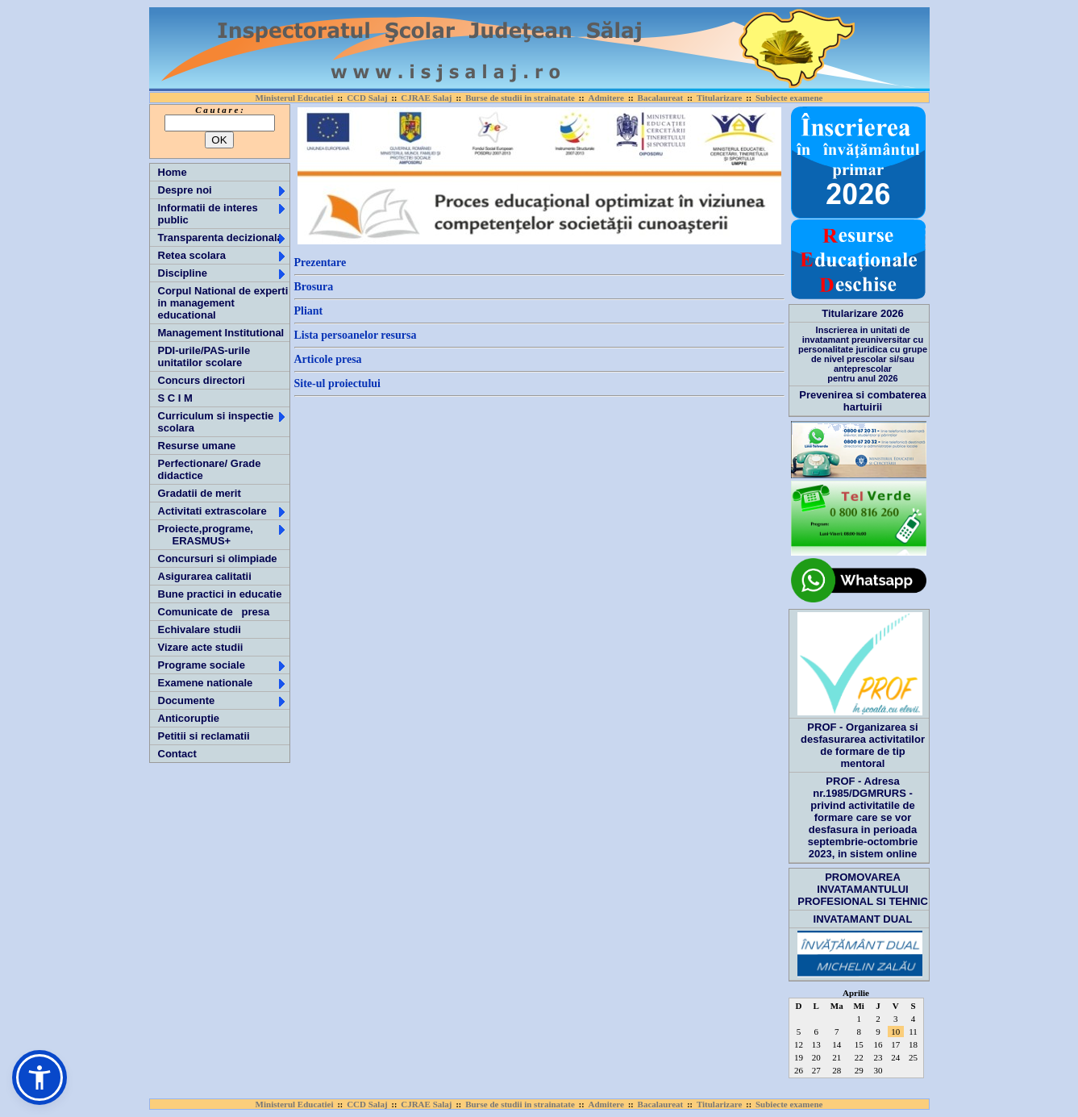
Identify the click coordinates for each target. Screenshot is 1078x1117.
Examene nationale (222, 683)
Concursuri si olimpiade (217, 558)
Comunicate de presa (214, 612)
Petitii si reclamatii (204, 736)
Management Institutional (221, 333)
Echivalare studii (199, 629)
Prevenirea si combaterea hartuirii (862, 401)
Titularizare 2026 (863, 313)
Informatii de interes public (222, 214)
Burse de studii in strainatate (520, 97)
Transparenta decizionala (222, 237)
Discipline (222, 273)
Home (172, 172)
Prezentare (320, 262)
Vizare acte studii (200, 647)
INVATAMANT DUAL (863, 919)
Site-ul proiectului (337, 383)
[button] (39, 1077)
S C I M (175, 398)
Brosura (314, 287)
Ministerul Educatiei (295, 97)
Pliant (308, 311)
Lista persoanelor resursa (355, 335)
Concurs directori (201, 380)
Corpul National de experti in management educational (223, 303)
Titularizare (719, 97)
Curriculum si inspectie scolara (222, 422)
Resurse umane (197, 446)
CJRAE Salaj (426, 97)
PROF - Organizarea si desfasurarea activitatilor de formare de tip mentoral (863, 745)
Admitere (606, 97)
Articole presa (328, 359)
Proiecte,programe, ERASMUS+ (222, 535)
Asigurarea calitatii (205, 576)
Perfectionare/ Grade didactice (209, 469)
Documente (222, 700)
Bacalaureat (661, 97)
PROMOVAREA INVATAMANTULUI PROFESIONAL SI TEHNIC (862, 889)
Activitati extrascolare (222, 511)
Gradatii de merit (199, 493)
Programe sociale (222, 665)
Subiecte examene (788, 97)
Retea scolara (222, 255)
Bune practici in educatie (220, 594)
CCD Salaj (367, 97)
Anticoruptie (189, 718)
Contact (177, 754)
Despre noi (222, 190)
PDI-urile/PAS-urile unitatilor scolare (204, 356)
